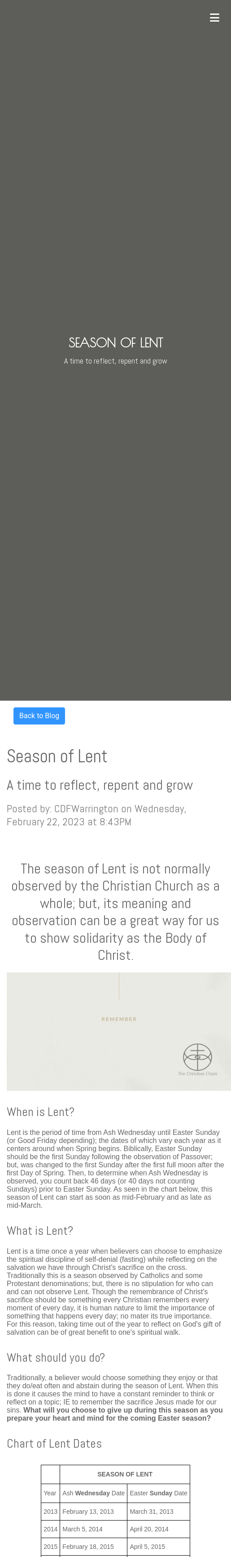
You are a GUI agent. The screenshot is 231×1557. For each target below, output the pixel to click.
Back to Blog (39, 715)
